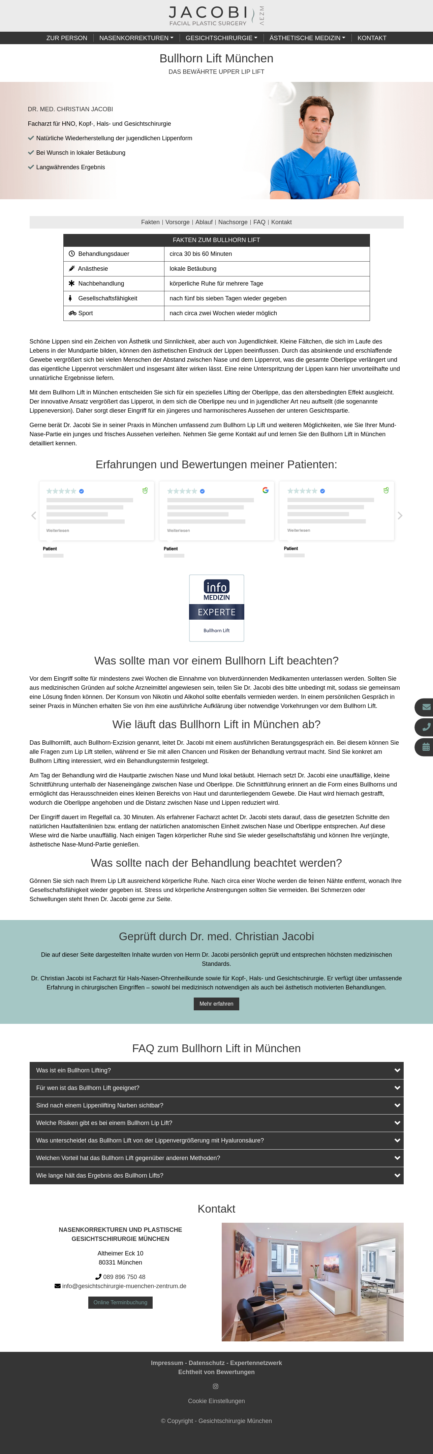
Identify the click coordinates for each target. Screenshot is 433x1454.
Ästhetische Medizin (305, 37)
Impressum (167, 1363)
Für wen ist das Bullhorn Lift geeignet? (218, 1087)
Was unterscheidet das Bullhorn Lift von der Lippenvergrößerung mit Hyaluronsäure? (218, 1140)
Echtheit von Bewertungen (216, 1372)
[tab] (217, 1070)
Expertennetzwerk (256, 1363)
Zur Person (67, 37)
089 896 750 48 (124, 1277)
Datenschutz (207, 1363)
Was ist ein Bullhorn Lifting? (218, 1070)
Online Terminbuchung (121, 1302)
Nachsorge (233, 222)
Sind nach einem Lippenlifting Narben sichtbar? (218, 1105)
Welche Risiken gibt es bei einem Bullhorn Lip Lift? (218, 1122)
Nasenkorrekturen (133, 37)
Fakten (150, 222)
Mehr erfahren (216, 1004)
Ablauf (204, 222)
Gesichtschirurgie (219, 37)
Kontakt (372, 37)
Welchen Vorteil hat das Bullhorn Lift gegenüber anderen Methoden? (218, 1157)
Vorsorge (177, 222)
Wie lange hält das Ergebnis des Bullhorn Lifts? (218, 1175)
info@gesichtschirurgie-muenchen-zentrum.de (124, 1286)
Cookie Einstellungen (216, 1401)
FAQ (259, 222)
